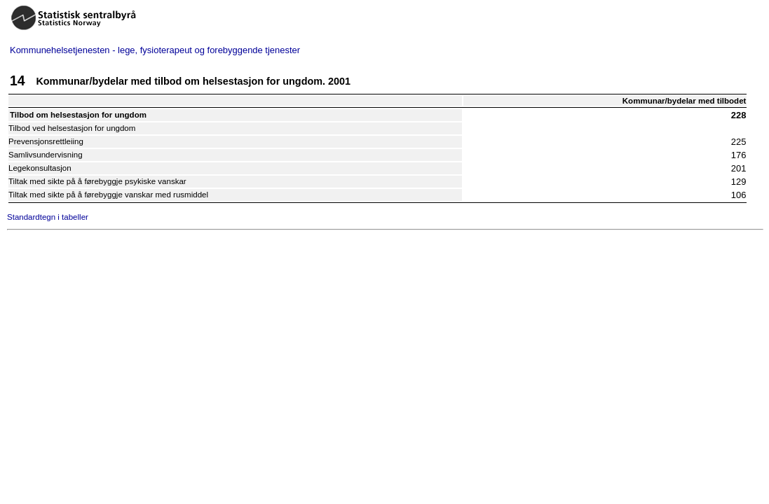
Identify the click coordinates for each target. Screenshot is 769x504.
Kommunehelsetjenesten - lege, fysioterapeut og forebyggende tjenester (155, 50)
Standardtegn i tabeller (47, 217)
